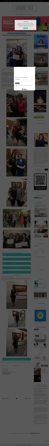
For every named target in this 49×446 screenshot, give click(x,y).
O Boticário (25, 21)
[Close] (35, 67)
